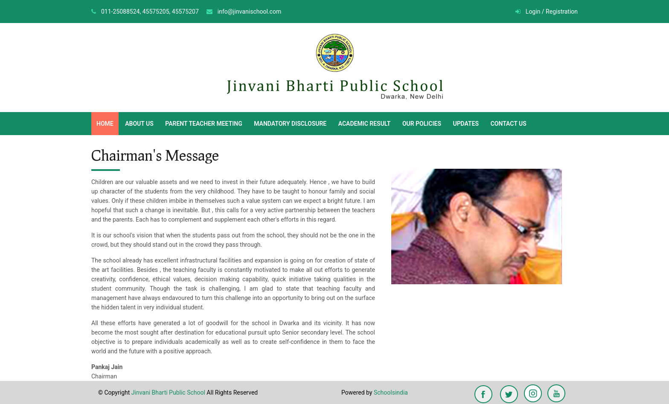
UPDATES (466, 123)
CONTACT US (508, 123)
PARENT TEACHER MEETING (203, 123)
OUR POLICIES (421, 123)
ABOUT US (139, 123)
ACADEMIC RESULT (364, 123)
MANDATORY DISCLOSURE (290, 123)
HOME (104, 123)
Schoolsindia (391, 392)
